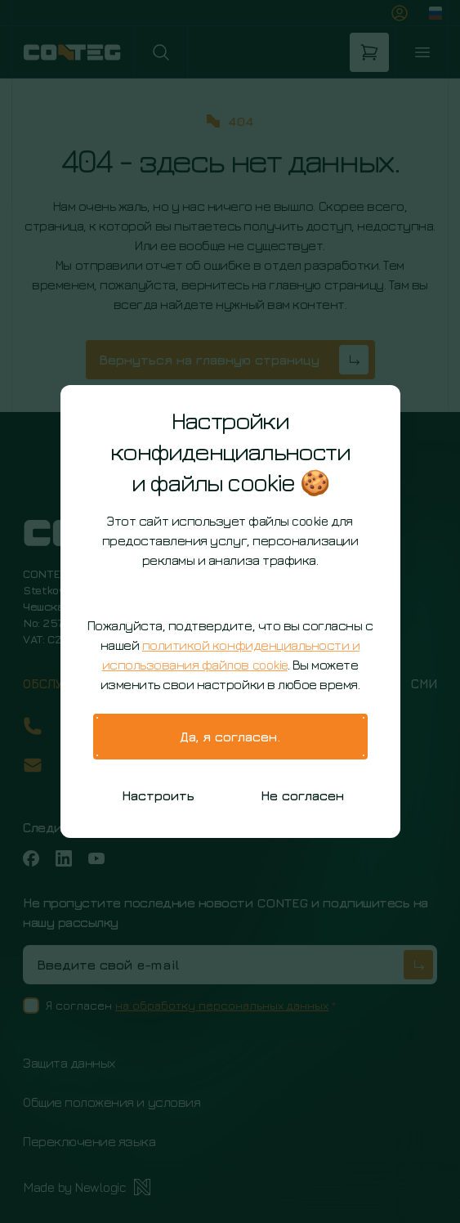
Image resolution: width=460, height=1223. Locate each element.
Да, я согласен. (230, 736)
